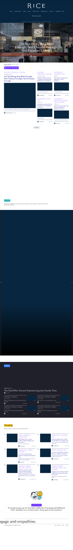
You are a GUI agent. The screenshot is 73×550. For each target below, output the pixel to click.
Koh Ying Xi (56, 479)
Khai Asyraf (23, 446)
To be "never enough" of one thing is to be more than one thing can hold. (16, 109)
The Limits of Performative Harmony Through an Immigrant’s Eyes (26, 455)
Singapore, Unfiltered (8, 74)
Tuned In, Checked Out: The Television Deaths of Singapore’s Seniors (61, 107)
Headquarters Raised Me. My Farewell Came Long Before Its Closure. (44, 106)
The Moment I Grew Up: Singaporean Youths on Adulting (47, 411)
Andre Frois (59, 95)
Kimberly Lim (56, 445)
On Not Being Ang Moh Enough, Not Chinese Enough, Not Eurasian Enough (19, 78)
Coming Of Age (40, 102)
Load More (36, 127)
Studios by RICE (44, 11)
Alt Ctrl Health (7, 398)
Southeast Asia (17, 11)
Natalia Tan (42, 121)
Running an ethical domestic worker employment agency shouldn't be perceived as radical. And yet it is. (26, 475)
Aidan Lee (22, 462)
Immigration (30, 450)
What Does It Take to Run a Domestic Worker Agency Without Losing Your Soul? (25, 471)
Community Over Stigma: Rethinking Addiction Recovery (14, 411)
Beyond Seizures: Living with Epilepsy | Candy (46, 400)
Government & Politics (56, 435)
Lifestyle (63, 74)
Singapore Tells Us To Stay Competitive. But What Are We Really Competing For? (44, 79)
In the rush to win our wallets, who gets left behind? (59, 477)
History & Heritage (15, 72)
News (13, 64)
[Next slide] (72, 43)
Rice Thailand (57, 525)
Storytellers (36, 11)
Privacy (67, 525)
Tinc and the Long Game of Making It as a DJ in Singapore (61, 79)
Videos (29, 11)
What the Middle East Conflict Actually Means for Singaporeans (60, 439)
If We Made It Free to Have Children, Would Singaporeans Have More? (26, 440)
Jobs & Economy (48, 74)
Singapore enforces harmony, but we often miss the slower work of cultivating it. (26, 459)
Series (24, 11)
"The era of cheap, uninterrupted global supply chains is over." (60, 443)
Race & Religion (22, 72)
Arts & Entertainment (58, 72)
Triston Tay (58, 123)
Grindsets (56, 76)
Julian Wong (42, 95)
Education (20, 435)
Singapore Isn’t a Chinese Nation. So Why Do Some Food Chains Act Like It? (60, 473)
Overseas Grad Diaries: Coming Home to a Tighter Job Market (60, 453)
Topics (11, 11)
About (63, 525)
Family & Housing (7, 72)
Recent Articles (7, 64)
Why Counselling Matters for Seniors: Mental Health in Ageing (15, 401)
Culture (16, 64)
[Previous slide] (1, 43)
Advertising (58, 11)
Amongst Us (8, 388)
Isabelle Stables (35, 56)
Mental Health (61, 102)
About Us (51, 11)
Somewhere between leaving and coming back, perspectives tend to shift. (60, 456)
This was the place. (40, 118)
